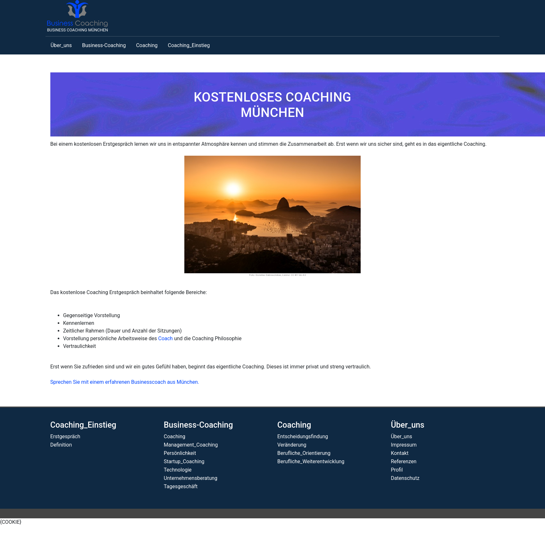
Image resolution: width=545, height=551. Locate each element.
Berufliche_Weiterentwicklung (310, 461)
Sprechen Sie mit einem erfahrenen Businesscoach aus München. (124, 382)
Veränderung (291, 445)
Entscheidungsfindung (302, 436)
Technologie (178, 470)
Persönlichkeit (180, 453)
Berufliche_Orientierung (304, 453)
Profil (397, 470)
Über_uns (61, 45)
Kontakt (399, 453)
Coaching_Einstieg (189, 45)
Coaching (146, 45)
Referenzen (403, 461)
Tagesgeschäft (181, 486)
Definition (61, 445)
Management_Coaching (191, 445)
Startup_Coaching (184, 461)
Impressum (404, 445)
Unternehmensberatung (190, 478)
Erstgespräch (65, 436)
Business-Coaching (104, 45)
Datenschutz (405, 478)
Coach (165, 338)
